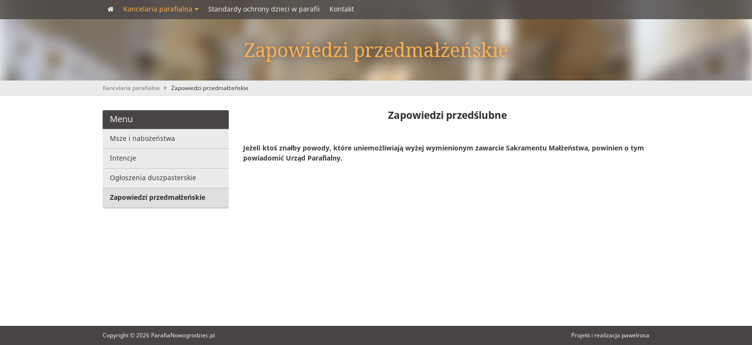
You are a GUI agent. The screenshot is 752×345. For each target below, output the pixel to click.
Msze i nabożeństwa (142, 139)
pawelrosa (635, 335)
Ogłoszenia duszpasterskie (153, 178)
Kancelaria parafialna (161, 9)
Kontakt (341, 9)
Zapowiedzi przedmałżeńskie (209, 88)
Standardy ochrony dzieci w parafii (264, 9)
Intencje (123, 158)
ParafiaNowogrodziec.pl (183, 335)
